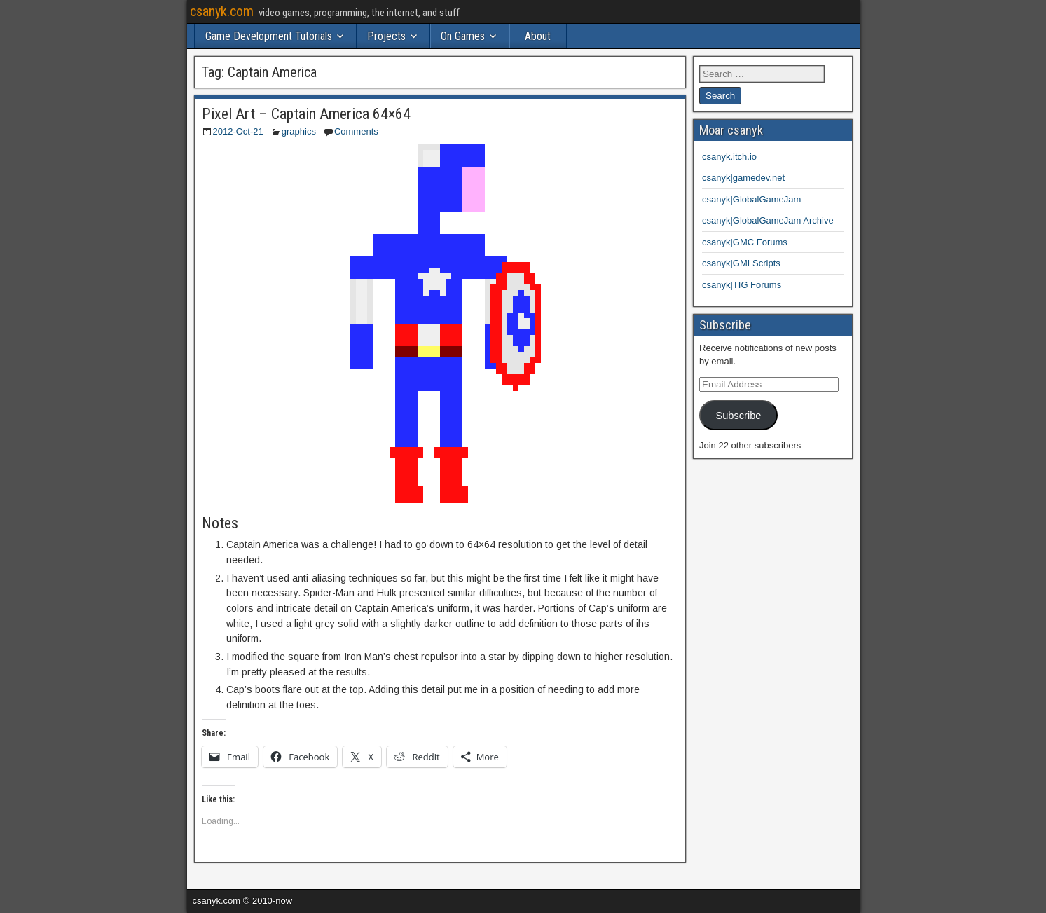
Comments (356, 131)
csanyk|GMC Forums (744, 242)
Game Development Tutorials (268, 36)
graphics (299, 131)
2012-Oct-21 (238, 131)
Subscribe (738, 415)
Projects (386, 36)
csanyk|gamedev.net (743, 177)
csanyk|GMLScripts (741, 263)
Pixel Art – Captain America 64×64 (306, 114)
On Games (463, 36)
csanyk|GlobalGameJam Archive (768, 220)
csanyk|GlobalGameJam (751, 199)
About (538, 36)
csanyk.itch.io (729, 156)
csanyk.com (222, 11)
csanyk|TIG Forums (741, 285)
